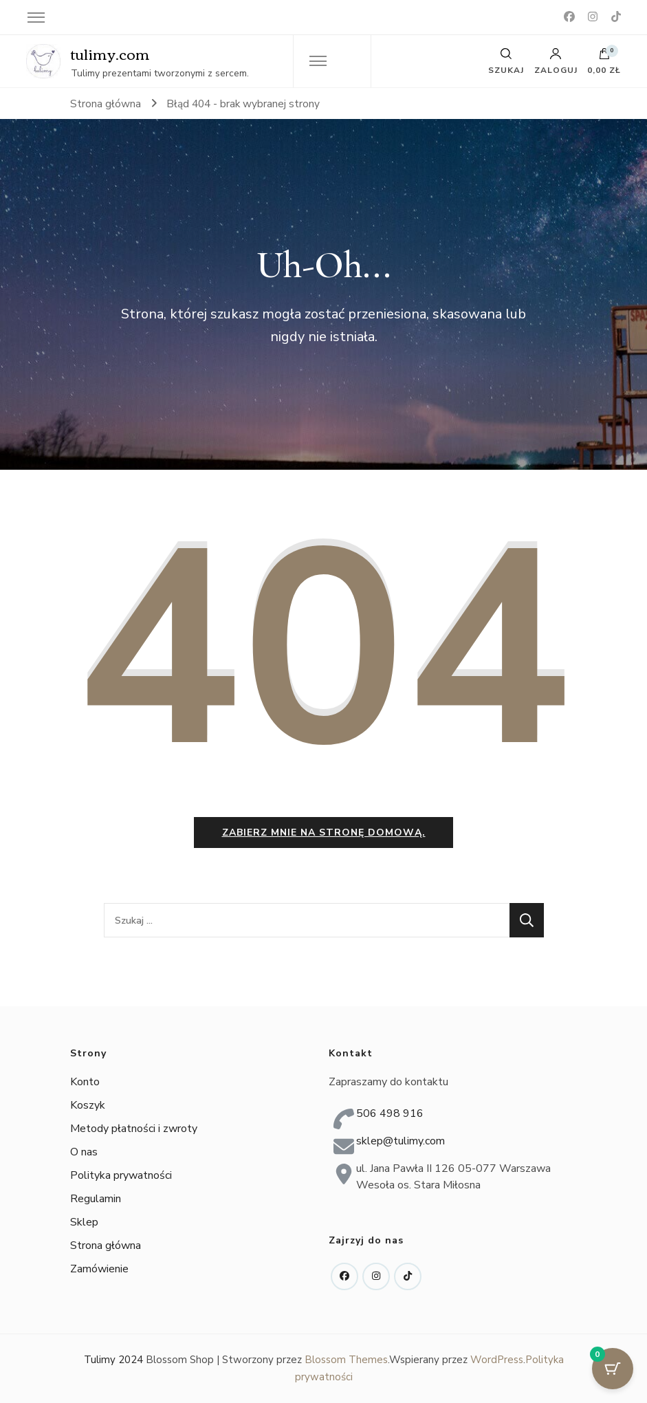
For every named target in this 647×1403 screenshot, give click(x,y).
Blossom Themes (346, 1360)
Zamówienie (99, 1269)
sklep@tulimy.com (400, 1141)
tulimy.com (110, 53)
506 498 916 (390, 1113)
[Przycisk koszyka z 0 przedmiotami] (612, 1368)
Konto (85, 1082)
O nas (84, 1152)
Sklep (84, 1222)
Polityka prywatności (121, 1176)
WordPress (496, 1360)
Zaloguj (556, 61)
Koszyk (87, 1105)
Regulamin (95, 1199)
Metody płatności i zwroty (133, 1129)
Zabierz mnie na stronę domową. (324, 832)
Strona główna (105, 1246)
